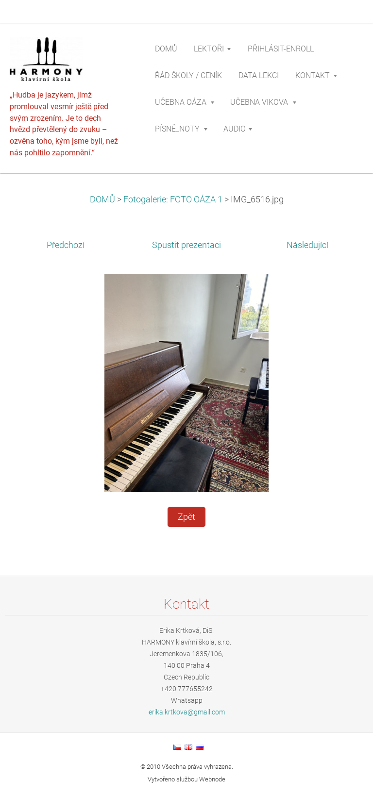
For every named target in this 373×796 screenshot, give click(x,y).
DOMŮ (102, 199)
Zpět (186, 517)
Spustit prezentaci (186, 245)
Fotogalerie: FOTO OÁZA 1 (172, 199)
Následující (307, 245)
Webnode (212, 779)
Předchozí (66, 245)
